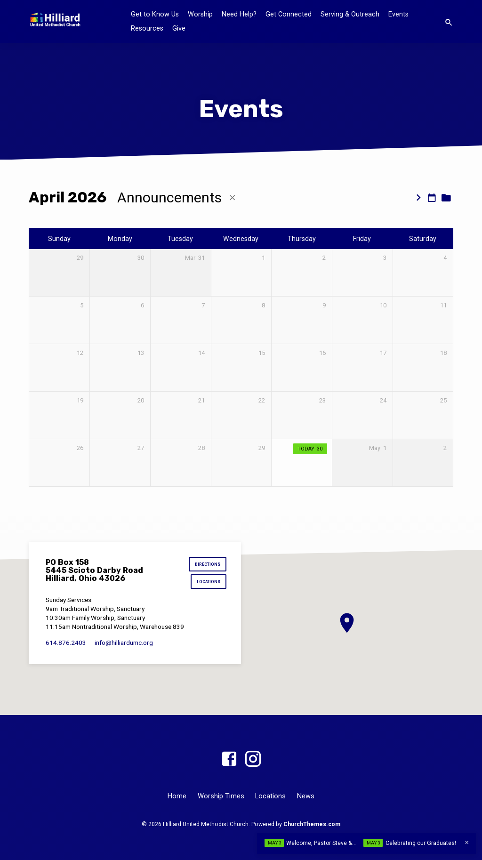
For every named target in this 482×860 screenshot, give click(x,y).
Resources (147, 28)
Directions (206, 565)
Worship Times (221, 796)
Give (178, 28)
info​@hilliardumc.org (124, 644)
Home (177, 796)
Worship (200, 14)
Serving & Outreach (350, 14)
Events (398, 14)
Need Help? (239, 14)
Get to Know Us (155, 14)
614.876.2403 (66, 644)
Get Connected (288, 14)
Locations (207, 583)
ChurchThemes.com (311, 824)
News (305, 796)
